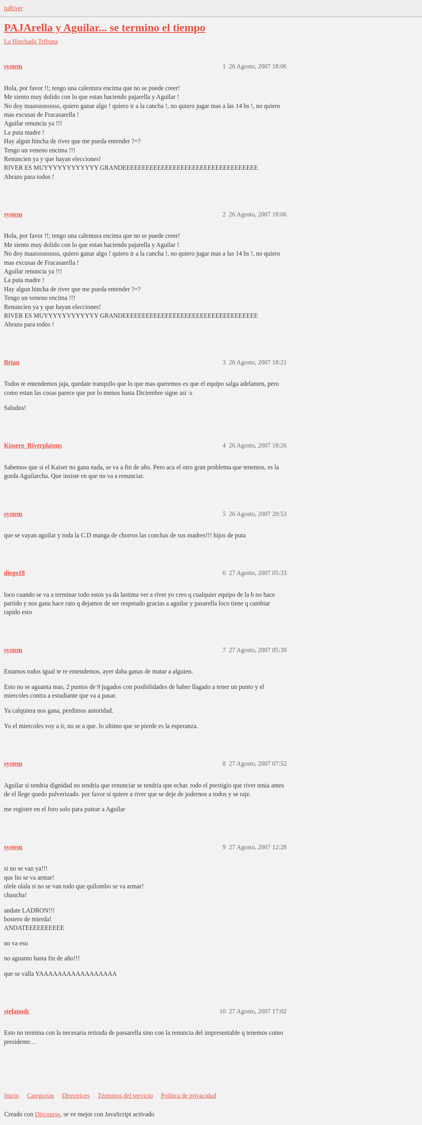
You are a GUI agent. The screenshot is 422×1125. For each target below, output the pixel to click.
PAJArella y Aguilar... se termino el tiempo (104, 27)
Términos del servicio (125, 1095)
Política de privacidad (188, 1095)
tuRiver (13, 8)
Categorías (40, 1095)
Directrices (75, 1095)
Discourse (47, 1114)
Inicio (11, 1095)
